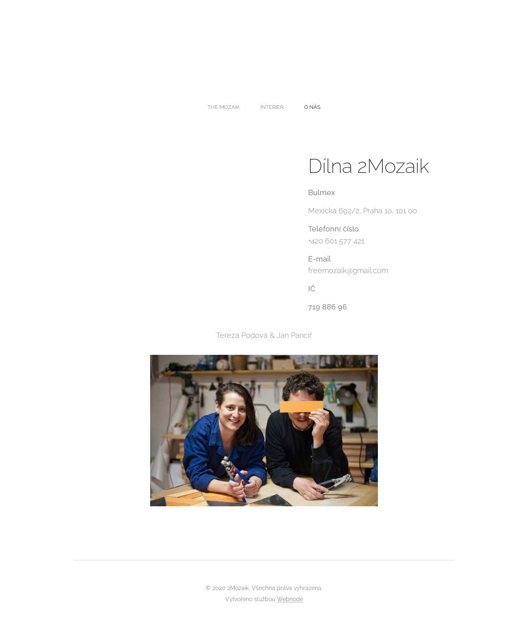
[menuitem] (248, 107)
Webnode (290, 599)
